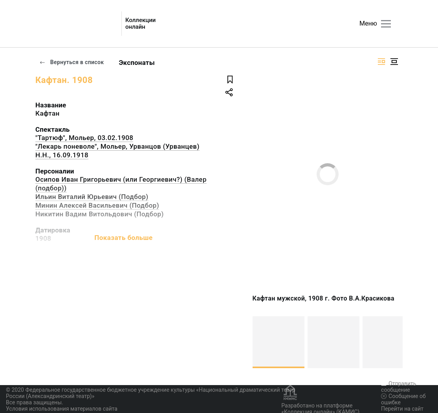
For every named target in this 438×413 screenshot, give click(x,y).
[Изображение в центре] (394, 61)
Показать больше (123, 238)
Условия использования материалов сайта (61, 409)
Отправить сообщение (398, 386)
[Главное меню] (386, 23)
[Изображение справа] (381, 61)
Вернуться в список (71, 62)
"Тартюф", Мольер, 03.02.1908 (84, 138)
